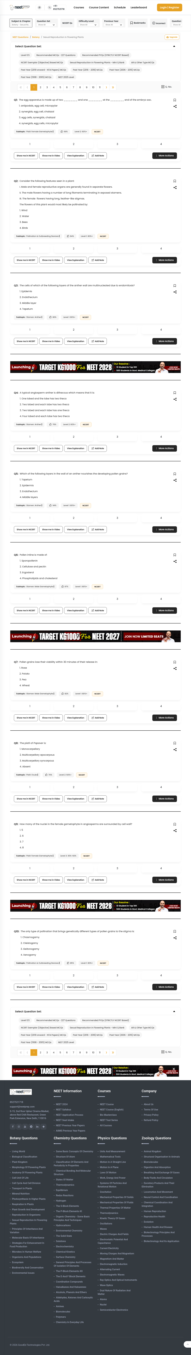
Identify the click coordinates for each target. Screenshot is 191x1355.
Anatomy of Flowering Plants (27, 1172)
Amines (60, 1306)
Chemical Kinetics (65, 1251)
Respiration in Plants (23, 1204)
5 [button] (60, 87)
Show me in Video (51, 155)
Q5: (16, 474)
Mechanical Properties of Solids (117, 1197)
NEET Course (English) (111, 1109)
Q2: (16, 181)
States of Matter (64, 1179)
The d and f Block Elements (70, 1276)
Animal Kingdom (152, 1151)
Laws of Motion (108, 1172)
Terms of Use (151, 1109)
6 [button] (67, 87)
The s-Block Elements (67, 1206)
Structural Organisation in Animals (162, 1156)
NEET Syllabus (63, 1109)
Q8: (16, 743)
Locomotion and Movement (158, 1192)
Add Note (97, 155)
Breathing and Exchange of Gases (162, 1172)
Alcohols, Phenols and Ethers (71, 1292)
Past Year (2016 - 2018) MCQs (88, 69)
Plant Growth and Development (28, 1209)
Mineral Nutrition (21, 1193)
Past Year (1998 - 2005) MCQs (36, 77)
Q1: (16, 100)
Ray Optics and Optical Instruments (118, 1280)
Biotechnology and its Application (161, 1241)
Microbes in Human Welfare (26, 1251)
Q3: (16, 285)
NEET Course (107, 1104)
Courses (79, 7)
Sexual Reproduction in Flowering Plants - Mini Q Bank (97, 62)
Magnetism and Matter (112, 1258)
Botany (36, 37)
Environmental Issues (23, 1273)
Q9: (16, 824)
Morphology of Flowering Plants (29, 1167)
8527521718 (16, 1102)
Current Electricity (109, 1248)
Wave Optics (106, 1285)
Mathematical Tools (110, 1156)
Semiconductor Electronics (114, 1309)
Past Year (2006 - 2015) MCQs (124, 69)
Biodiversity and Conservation (28, 1267)
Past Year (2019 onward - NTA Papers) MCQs (43, 69)
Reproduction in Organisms (26, 1214)
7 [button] (73, 87)
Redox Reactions (65, 1195)
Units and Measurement (112, 1151)
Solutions (61, 1241)
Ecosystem (17, 1262)
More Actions (164, 155)
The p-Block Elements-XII (69, 1271)
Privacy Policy (151, 1114)
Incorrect (159, 23)
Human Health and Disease (158, 1227)
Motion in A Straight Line (113, 1162)
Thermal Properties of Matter (115, 1207)
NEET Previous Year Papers (70, 1125)
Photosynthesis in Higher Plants (29, 1199)
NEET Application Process (69, 1114)
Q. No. (166, 86)
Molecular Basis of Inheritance (28, 1237)
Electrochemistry (65, 1246)
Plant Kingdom (19, 1162)
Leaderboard (139, 7)
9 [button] (86, 87)
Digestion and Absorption (157, 1167)
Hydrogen (61, 1200)
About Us (149, 1104)
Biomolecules (63, 1311)
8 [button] (80, 87)
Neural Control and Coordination (161, 1197)
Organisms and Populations (26, 1257)
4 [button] (53, 87)
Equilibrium (62, 1190)
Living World (18, 1151)
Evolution (149, 1221)
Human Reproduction (155, 1211)
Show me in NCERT (26, 155)
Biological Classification (24, 1156)
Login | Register (169, 7)
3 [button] (47, 87)
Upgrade (172, 37)
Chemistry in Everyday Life (70, 1322)
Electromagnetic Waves (112, 1274)
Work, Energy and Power (113, 1177)
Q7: (16, 662)
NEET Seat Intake (65, 1120)
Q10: (16, 931)
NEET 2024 (62, 1104)
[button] (106, 87)
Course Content (99, 7)
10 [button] (93, 87)
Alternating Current (110, 1269)
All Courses (106, 1125)
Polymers (61, 1317)
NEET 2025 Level (66, 77)
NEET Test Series (109, 1120)
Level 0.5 (25, 55)
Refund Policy (151, 1120)
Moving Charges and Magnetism (117, 1253)
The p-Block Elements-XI (69, 1211)
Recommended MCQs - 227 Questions (55, 55)
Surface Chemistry (65, 1257)
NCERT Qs (67, 23)
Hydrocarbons (63, 1225)
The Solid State (64, 1236)
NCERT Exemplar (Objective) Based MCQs (42, 62)
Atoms (103, 1299)
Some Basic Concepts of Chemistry (74, 1151)
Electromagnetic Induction (113, 1264)
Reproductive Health (154, 1216)
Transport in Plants (22, 1188)
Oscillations (106, 1223)
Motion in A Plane (109, 1167)
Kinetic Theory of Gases (112, 1218)
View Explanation (75, 155)
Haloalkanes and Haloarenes (71, 1287)
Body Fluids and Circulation (158, 1177)
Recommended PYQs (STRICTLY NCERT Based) (105, 55)
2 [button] (40, 87)
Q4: (16, 393)
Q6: (16, 555)
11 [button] (99, 87)
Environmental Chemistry (69, 1230)
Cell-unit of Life (20, 1177)
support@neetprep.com (22, 1106)
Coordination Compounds (69, 1281)
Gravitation (105, 1192)
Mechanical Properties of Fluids (116, 1202)
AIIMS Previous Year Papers (70, 1130)
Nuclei (103, 1304)
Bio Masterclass (108, 1114)
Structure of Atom (65, 1156)
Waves (103, 1228)
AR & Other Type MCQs (142, 62)
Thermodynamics (65, 1184)
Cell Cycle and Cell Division (26, 1183)
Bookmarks (138, 23)
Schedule (120, 7)
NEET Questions (20, 37)
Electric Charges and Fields (114, 1234)
